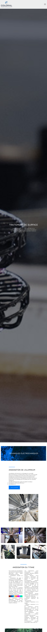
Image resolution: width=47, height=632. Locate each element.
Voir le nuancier (8, 487)
